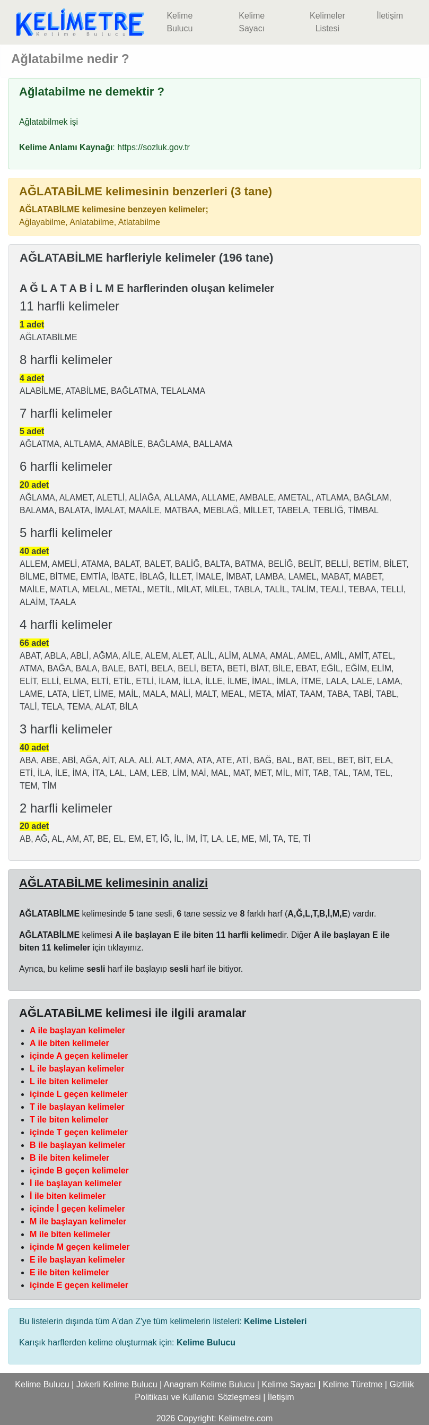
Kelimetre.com (245, 1418)
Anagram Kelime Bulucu (209, 1384)
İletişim (390, 15)
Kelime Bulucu (179, 22)
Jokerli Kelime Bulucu (116, 1384)
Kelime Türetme (353, 1384)
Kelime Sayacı (252, 22)
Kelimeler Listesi (327, 22)
